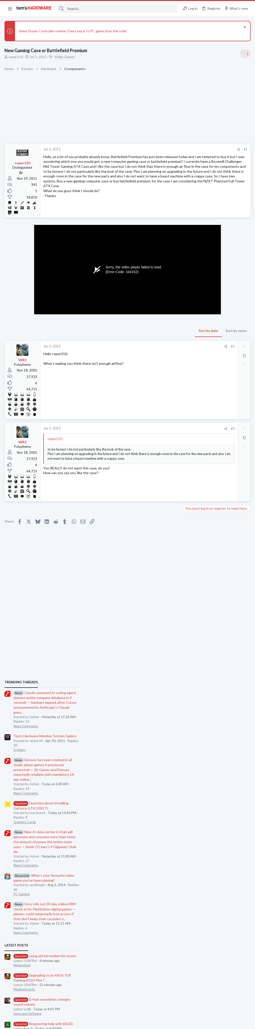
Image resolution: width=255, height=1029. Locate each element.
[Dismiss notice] (244, 27)
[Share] (158, 149)
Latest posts (187, 558)
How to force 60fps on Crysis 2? (216, 656)
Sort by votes (156, 337)
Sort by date (128, 337)
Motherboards (195, 603)
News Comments (196, 339)
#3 (153, 435)
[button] (10, 8)
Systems (190, 363)
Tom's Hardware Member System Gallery (215, 349)
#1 (165, 149)
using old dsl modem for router (215, 569)
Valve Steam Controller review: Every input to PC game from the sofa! (73, 31)
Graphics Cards (195, 435)
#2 (153, 352)
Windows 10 (193, 646)
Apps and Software (198, 627)
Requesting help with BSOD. (214, 637)
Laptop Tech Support (199, 690)
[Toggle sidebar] (245, 53)
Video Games (65, 57)
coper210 (16, 57)
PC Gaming (192, 507)
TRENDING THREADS (192, 295)
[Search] (117, 8)
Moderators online (193, 727)
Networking (192, 578)
